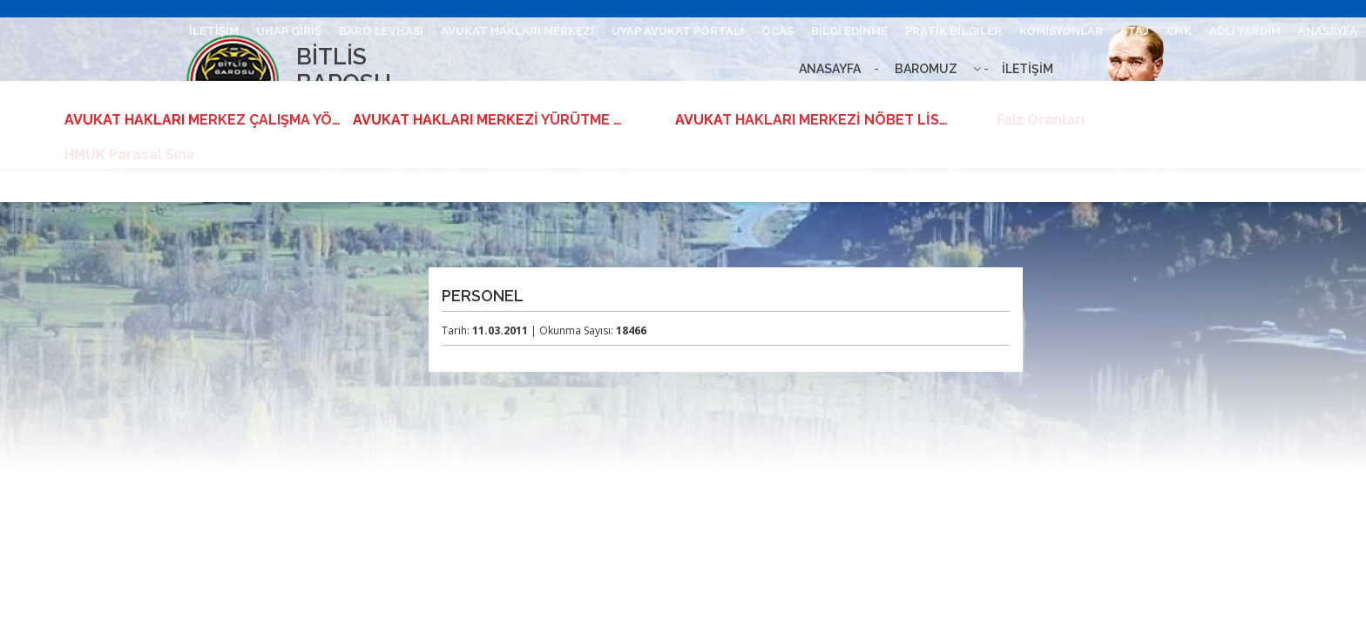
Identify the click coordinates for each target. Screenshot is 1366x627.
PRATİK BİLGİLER (953, 30)
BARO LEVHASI (381, 30)
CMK (1179, 30)
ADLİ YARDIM (1245, 30)
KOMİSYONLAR (1061, 30)
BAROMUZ (926, 69)
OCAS (777, 30)
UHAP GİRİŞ (288, 30)
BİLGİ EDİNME (849, 30)
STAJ (1134, 30)
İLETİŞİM (1027, 69)
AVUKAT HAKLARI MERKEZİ (517, 30)
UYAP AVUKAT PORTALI (678, 30)
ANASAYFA (830, 69)
